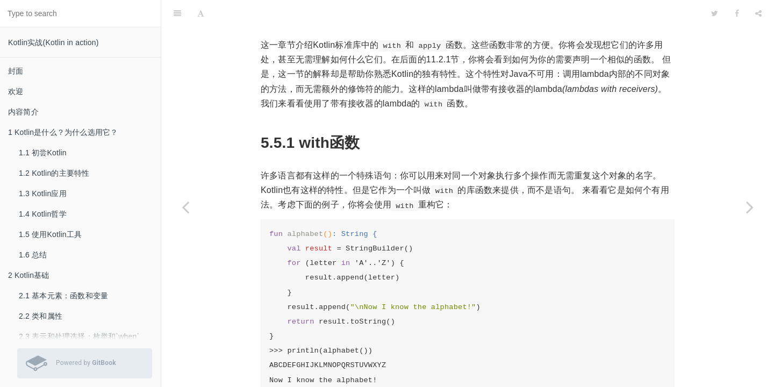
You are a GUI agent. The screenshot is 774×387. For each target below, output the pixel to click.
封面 (15, 71)
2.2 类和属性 (40, 316)
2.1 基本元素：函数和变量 (63, 295)
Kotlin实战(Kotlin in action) (53, 42)
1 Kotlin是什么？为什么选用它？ (63, 132)
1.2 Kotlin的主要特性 (54, 173)
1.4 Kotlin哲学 (43, 214)
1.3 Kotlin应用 (43, 193)
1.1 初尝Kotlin (43, 152)
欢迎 (15, 91)
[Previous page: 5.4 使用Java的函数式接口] (185, 207)
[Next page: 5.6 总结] (750, 207)
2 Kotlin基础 (28, 275)
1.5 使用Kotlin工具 (50, 234)
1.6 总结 (33, 254)
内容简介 (23, 112)
